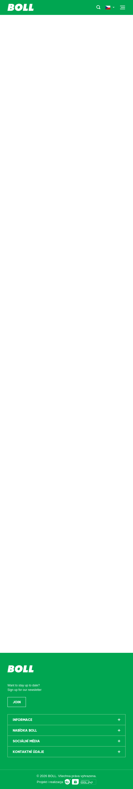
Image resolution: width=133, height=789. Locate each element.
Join (17, 702)
